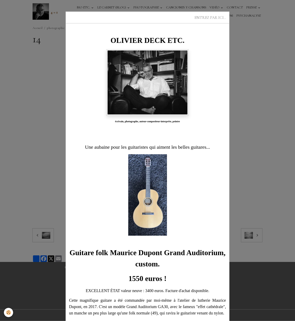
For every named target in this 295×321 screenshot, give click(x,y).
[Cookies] (8, 312)
